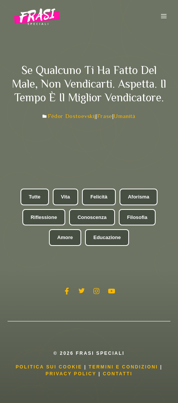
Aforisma (138, 197)
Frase (104, 116)
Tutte (35, 197)
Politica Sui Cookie (49, 367)
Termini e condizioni (123, 367)
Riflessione (44, 217)
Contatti (117, 373)
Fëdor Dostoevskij (72, 116)
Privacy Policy (72, 373)
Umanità (124, 116)
